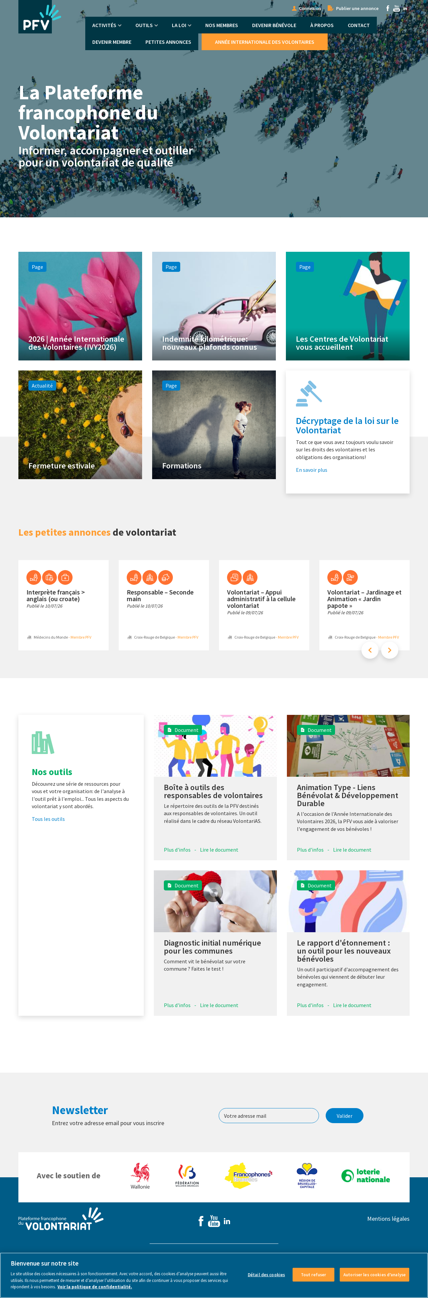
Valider (344, 1131)
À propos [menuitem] (322, 25)
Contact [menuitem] (359, 25)
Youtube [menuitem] (396, 8)
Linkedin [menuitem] (405, 8)
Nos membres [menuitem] (221, 25)
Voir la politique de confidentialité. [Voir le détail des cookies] (95, 1287)
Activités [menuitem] (104, 25)
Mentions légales (388, 1234)
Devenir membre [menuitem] (111, 41)
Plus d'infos (177, 865)
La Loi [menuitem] (179, 25)
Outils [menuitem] (144, 25)
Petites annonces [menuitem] (168, 41)
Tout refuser (313, 1275)
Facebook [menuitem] (388, 8)
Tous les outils (48, 834)
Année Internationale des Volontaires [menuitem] (264, 41)
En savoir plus (311, 484)
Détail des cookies (266, 1275)
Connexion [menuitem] (310, 8)
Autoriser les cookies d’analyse (374, 1275)
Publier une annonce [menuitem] (357, 8)
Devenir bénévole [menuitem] (274, 25)
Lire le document (219, 865)
